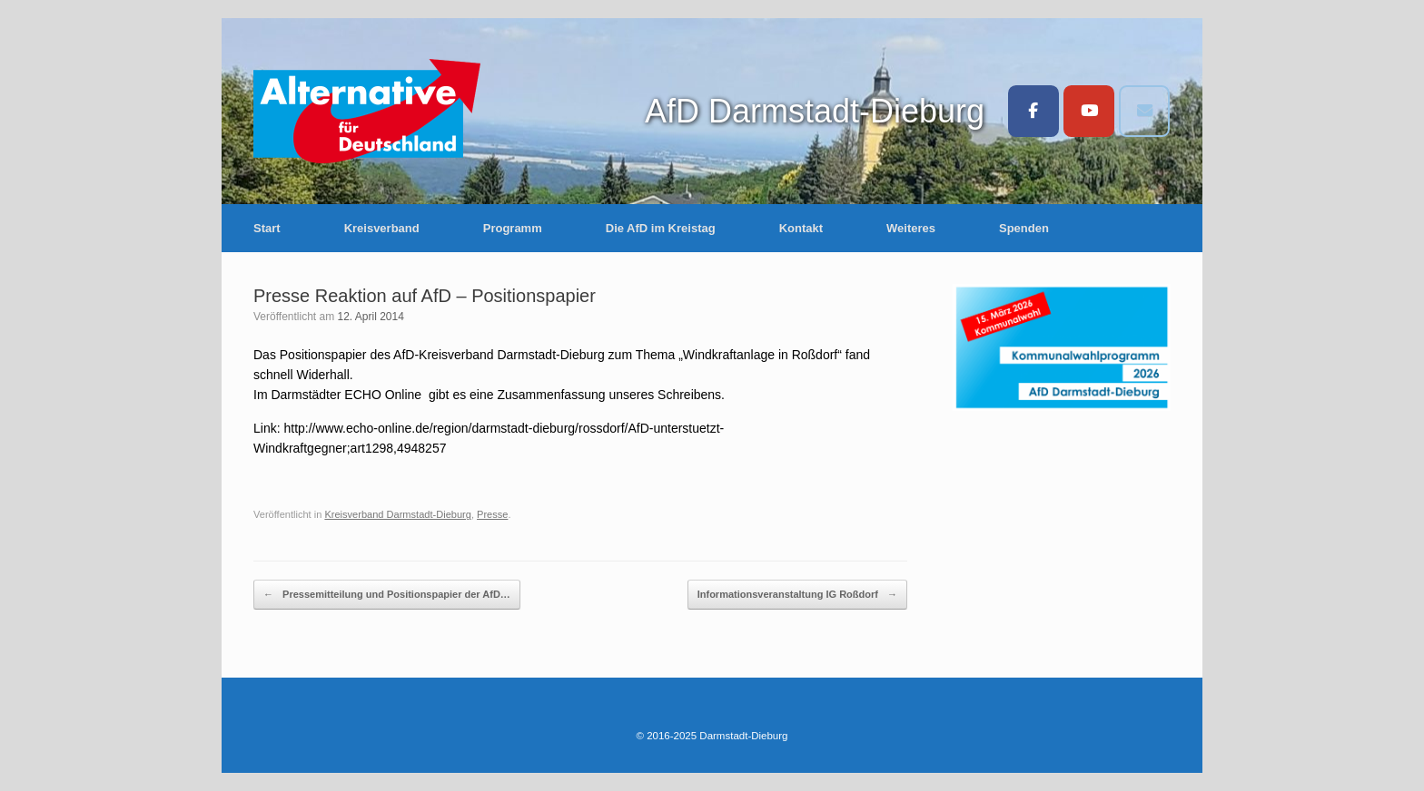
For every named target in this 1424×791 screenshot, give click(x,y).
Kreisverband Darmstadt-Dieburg (397, 514)
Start (267, 228)
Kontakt (801, 228)
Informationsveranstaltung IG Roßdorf (797, 595)
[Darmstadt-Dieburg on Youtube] (1088, 111)
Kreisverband (382, 228)
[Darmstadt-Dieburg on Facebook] (1033, 111)
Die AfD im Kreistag (661, 228)
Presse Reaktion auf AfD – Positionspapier (424, 296)
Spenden (1024, 228)
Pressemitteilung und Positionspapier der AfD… (386, 595)
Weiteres (910, 228)
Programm (512, 228)
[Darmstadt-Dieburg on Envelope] (1144, 111)
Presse (492, 514)
